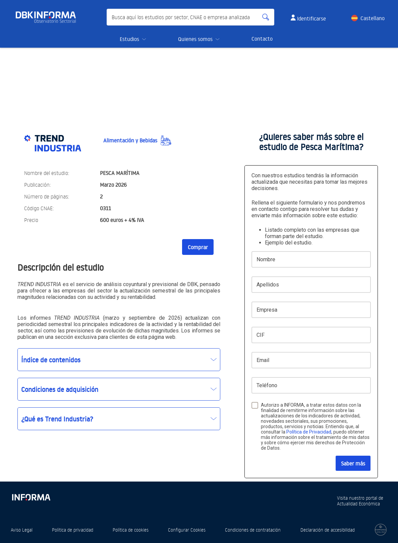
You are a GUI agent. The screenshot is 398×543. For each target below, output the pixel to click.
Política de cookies (131, 530)
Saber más (353, 463)
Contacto (262, 38)
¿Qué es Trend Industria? (57, 418)
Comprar (198, 247)
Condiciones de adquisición (59, 389)
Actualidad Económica (358, 503)
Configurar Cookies (187, 530)
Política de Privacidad (308, 432)
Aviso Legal (22, 530)
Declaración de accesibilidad (327, 530)
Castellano (372, 18)
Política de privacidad (72, 530)
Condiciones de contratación (253, 530)
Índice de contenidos (50, 359)
